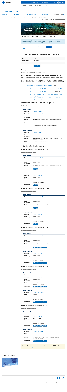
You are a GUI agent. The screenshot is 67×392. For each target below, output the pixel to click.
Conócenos (38, 5)
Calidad (23, 48)
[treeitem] (6, 14)
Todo (45, 5)
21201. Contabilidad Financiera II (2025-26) (39, 17)
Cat (60, 2)
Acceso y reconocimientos (32, 46)
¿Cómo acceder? (45, 14)
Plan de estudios (41, 46)
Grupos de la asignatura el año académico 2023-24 (35, 188)
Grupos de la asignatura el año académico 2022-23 (35, 227)
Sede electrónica (45, 2)
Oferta (10, 17)
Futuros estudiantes (31, 14)
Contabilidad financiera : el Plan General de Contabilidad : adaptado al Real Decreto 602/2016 (43, 88)
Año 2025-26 (48, 46)
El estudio (23, 46)
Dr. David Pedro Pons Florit (39, 111)
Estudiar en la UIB (18, 14)
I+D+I (30, 5)
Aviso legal (11, 377)
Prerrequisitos (25, 70)
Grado (7, 17)
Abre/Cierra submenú (39, 2)
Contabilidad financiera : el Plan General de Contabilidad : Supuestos (38, 91)
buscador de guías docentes (32, 347)
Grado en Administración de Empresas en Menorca (19, 17)
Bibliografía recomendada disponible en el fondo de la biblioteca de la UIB (41, 75)
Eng (63, 2)
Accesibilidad (5, 377)
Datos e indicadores (56, 46)
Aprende (24, 5)
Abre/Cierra (10, 15)
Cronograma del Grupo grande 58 (40, 122)
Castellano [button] (37, 65)
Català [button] (34, 247)
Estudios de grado (10, 11)
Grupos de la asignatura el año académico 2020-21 (35, 305)
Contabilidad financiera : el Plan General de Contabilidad (36, 87)
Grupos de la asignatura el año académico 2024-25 (35, 149)
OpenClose (27, 5)
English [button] (44, 247)
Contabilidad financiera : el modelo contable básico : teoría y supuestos (39, 85)
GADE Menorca (30, 17)
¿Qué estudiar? (5, 14)
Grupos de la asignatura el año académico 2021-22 (35, 266)
